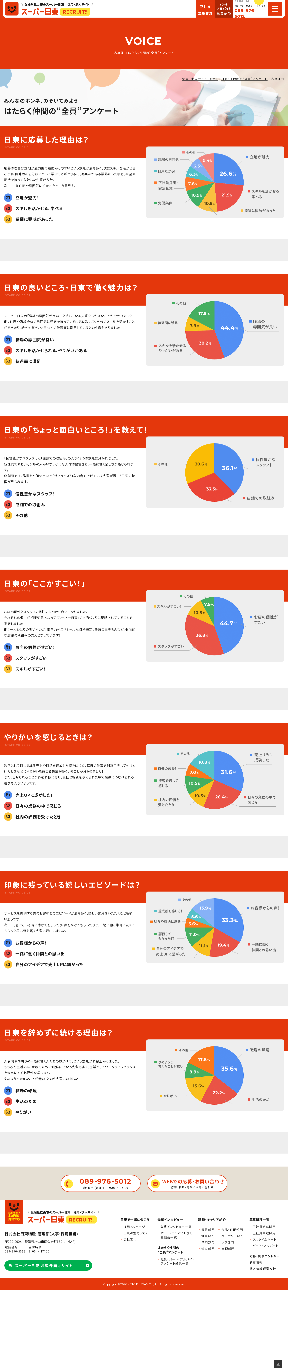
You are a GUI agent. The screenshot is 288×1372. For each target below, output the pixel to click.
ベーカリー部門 (232, 1236)
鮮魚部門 (208, 1236)
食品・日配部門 (232, 1230)
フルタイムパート (265, 1239)
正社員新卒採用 (264, 1227)
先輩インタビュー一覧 (176, 1227)
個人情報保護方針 (263, 1268)
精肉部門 (208, 1242)
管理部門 (228, 1248)
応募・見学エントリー (265, 1256)
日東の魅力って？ (136, 1233)
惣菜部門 (208, 1248)
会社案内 (130, 1239)
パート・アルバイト (265, 1245)
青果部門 (208, 1230)
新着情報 (256, 1262)
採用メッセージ (134, 1227)
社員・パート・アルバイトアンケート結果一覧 (178, 1261)
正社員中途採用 (264, 1233)
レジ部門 (227, 1242)
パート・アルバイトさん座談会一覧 (176, 1235)
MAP (70, 1241)
